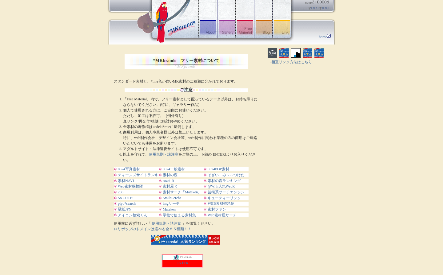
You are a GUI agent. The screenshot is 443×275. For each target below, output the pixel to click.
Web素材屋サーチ (222, 215)
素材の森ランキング (224, 181)
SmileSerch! (172, 198)
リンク (281, 19)
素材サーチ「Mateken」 (182, 192)
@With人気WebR (221, 186)
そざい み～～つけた (226, 175)
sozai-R (168, 181)
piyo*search (127, 203)
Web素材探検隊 (130, 186)
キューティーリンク (224, 198)
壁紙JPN (124, 209)
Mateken (169, 209)
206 (120, 192)
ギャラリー (226, 19)
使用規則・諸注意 (163, 154)
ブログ (263, 19)
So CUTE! (126, 198)
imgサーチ (171, 203)
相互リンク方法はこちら (291, 62)
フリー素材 (244, 19)
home (323, 37)
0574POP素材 (218, 169)
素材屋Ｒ (170, 186)
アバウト (207, 19)
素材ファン (217, 209)
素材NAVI (126, 181)
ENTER (183, 263)
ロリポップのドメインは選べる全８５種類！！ (152, 229)
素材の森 (170, 175)
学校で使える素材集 (179, 215)
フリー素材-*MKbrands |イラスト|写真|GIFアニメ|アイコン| (152, 19)
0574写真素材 (129, 169)
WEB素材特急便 (221, 203)
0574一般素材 (174, 169)
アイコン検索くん (132, 215)
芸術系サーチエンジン (226, 192)
